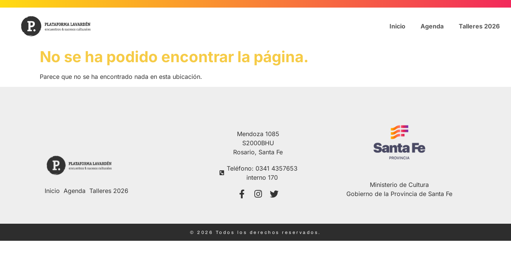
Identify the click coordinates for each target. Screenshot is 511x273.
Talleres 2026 (479, 26)
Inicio (397, 26)
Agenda (432, 26)
